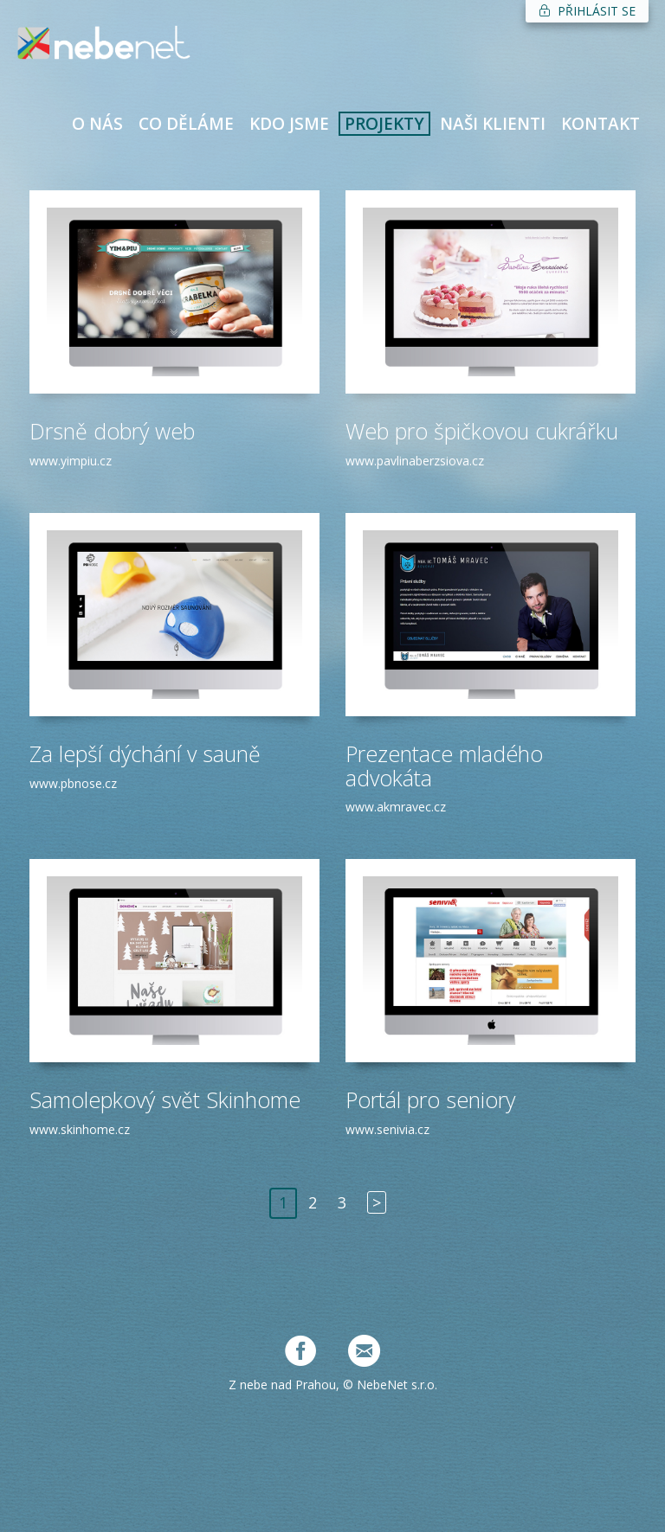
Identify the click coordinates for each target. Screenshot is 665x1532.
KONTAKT (600, 123)
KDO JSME (289, 123)
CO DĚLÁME (186, 123)
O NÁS (97, 123)
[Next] (377, 1203)
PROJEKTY (384, 123)
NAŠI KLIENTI (493, 123)
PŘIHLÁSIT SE (587, 11)
